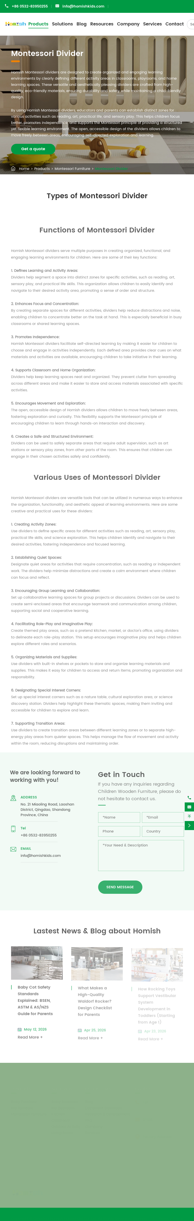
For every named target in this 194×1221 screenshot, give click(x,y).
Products (38, 24)
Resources (101, 24)
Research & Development (107, 1114)
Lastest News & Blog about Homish (97, 931)
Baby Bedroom (65, 1102)
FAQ (88, 1120)
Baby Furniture (24, 1102)
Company (128, 24)
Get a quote (33, 149)
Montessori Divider (111, 169)
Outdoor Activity (66, 1126)
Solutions (62, 24)
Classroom (61, 1120)
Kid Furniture (22, 1108)
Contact (174, 24)
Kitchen (58, 1114)
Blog (82, 24)
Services (152, 24)
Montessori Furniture (72, 169)
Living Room (62, 1133)
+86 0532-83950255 (30, 6)
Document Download (103, 1108)
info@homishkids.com (83, 6)
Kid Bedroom (63, 1108)
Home (24, 169)
